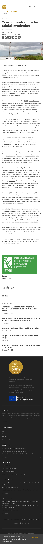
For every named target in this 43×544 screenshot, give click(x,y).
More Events (5, 513)
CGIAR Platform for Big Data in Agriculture (19, 241)
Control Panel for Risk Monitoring (9, 468)
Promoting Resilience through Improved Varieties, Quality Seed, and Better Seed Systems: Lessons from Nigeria (20, 502)
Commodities (7, 428)
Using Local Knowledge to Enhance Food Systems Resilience (21, 328)
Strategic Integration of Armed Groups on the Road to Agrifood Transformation (20, 490)
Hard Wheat (4, 437)
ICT (3, 296)
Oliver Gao (31, 227)
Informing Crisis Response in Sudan (10, 510)
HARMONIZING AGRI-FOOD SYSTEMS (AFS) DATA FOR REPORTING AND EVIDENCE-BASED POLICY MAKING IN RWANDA (19, 309)
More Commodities (6, 440)
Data (6, 296)
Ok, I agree (35, 537)
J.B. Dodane (9, 59)
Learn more (9, 541)
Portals (6, 520)
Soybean (4, 434)
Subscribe (16, 523)
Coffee (3, 431)
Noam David (5, 227)
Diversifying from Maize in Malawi (10, 487)
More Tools (6, 445)
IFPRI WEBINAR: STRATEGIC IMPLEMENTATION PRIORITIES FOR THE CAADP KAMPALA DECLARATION (20, 506)
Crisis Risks (6, 462)
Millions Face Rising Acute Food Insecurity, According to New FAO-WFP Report (21, 346)
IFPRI (26, 101)
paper (31, 172)
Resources (16, 520)
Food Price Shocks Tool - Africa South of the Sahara (14, 448)
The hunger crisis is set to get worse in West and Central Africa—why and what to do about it (21, 483)
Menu (37, 7)
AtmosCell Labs (19, 103)
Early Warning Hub (6, 466)
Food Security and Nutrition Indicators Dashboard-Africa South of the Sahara (20, 454)
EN (13, 287)
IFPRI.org (9, 32)
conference (12, 181)
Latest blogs (7, 480)
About (30, 520)
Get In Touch (36, 520)
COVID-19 (5, 410)
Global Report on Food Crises (9, 471)
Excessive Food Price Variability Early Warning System (14, 474)
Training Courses (24, 520)
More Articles (5, 493)
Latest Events (7, 498)
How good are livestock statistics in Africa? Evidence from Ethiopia (20, 337)
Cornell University (34, 101)
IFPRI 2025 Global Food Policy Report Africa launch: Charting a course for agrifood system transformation (21, 320)
